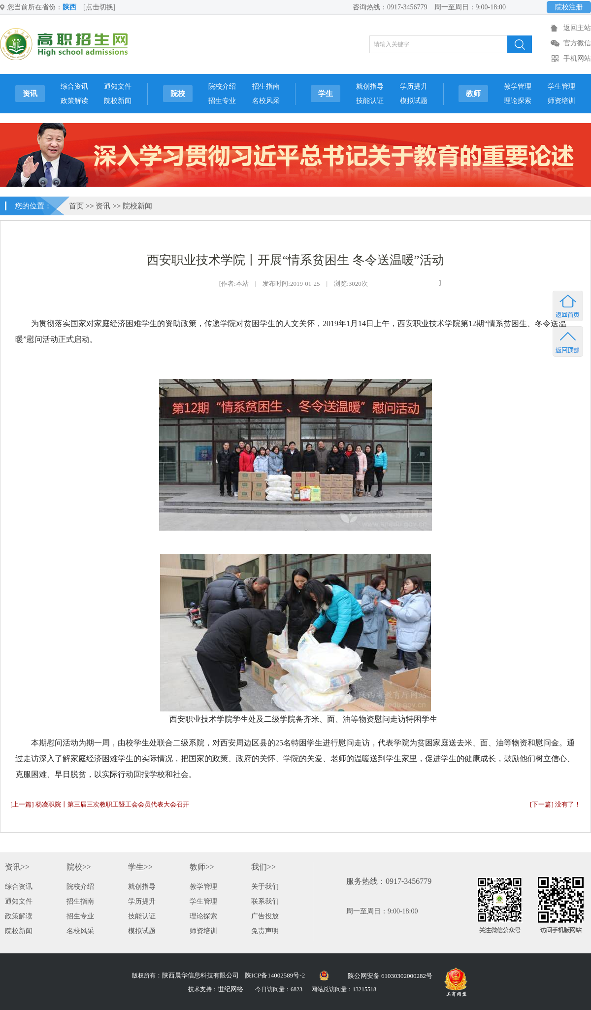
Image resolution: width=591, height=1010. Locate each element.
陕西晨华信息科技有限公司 (200, 975)
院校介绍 (222, 86)
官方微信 (577, 43)
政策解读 (74, 100)
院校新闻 (117, 100)
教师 (473, 94)
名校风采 (266, 100)
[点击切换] (99, 7)
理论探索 (517, 100)
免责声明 (265, 931)
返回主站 (577, 28)
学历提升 (413, 86)
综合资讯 (74, 86)
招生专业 (222, 100)
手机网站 (577, 58)
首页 (76, 206)
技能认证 (370, 100)
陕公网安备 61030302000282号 (390, 975)
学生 (325, 94)
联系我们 (265, 901)
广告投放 (265, 916)
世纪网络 (230, 989)
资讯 (30, 94)
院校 (177, 94)
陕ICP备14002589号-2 (275, 975)
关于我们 (265, 886)
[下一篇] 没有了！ (555, 804)
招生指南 (266, 86)
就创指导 (370, 86)
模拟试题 (413, 100)
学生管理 (561, 86)
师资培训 (561, 100)
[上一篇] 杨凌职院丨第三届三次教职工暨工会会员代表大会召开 (99, 804)
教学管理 (517, 86)
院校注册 (569, 7)
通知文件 (117, 86)
